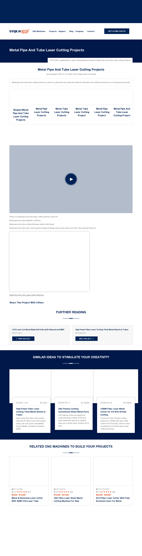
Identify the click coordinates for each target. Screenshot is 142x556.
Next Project (85, 339)
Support (62, 31)
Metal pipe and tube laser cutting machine (26, 295)
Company (79, 31)
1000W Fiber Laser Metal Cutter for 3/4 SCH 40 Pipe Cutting (113, 411)
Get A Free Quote (116, 31)
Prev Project (24, 339)
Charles (80, 74)
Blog (71, 31)
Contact (91, 31)
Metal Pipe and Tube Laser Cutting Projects (46, 50)
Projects (53, 31)
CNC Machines (38, 31)
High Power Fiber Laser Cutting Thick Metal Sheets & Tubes (30, 411)
